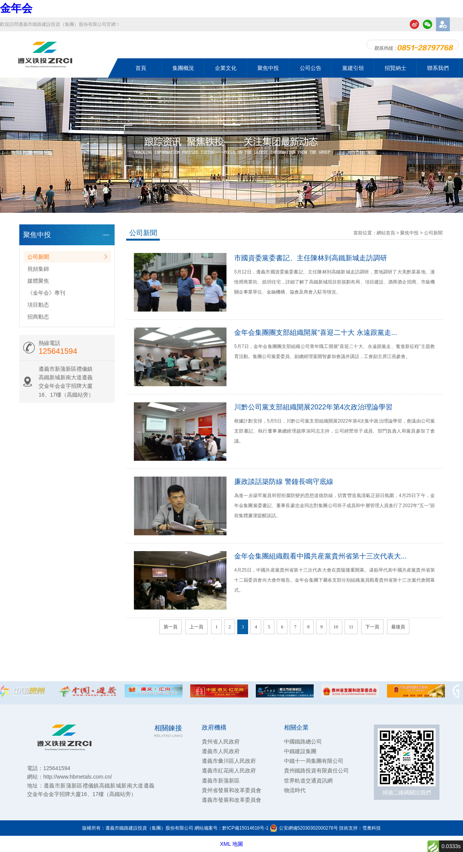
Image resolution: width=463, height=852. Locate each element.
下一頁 (372, 627)
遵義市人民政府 (221, 751)
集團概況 (183, 68)
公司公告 (310, 68)
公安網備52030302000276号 (304, 828)
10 (335, 627)
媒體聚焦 (38, 281)
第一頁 (170, 627)
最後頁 (398, 627)
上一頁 (196, 627)
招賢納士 (395, 68)
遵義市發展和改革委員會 (231, 800)
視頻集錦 (38, 269)
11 (351, 627)
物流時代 (295, 790)
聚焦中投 (268, 68)
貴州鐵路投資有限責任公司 (316, 770)
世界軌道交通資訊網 (308, 780)
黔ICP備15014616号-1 (245, 828)
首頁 (140, 68)
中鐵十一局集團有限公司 (313, 761)
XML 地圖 (231, 844)
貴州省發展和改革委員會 (231, 790)
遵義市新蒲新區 (221, 780)
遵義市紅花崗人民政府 (229, 770)
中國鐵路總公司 (303, 741)
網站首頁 (386, 233)
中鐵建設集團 (300, 751)
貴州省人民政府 (221, 741)
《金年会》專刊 (46, 293)
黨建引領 (353, 68)
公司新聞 (38, 257)
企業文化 (226, 68)
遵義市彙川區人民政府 (229, 761)
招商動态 (38, 317)
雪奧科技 (371, 828)
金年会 (16, 8)
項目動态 (38, 305)
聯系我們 (438, 68)
